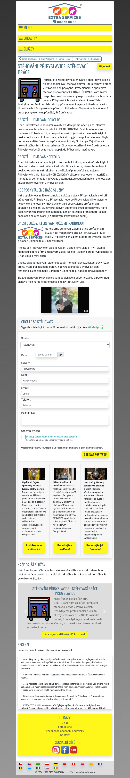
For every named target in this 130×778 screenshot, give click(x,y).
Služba (25, 338)
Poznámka (27, 412)
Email (24, 388)
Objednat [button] (104, 66)
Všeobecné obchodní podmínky (65, 731)
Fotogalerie (65, 727)
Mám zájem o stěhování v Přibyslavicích (65, 634)
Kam (24, 374)
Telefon (25, 399)
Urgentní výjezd (30, 431)
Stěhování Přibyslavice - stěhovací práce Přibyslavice (65, 591)
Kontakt (65, 735)
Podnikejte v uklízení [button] (64, 547)
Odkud (25, 363)
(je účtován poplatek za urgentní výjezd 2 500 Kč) (49, 440)
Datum (25, 355)
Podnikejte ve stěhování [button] (34, 547)
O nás (64, 722)
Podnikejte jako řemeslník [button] (95, 547)
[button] (65, 27)
